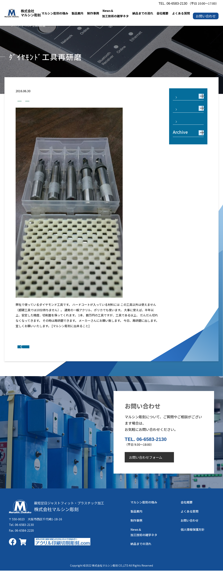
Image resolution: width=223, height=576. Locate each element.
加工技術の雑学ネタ (33, 100)
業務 (57, 100)
